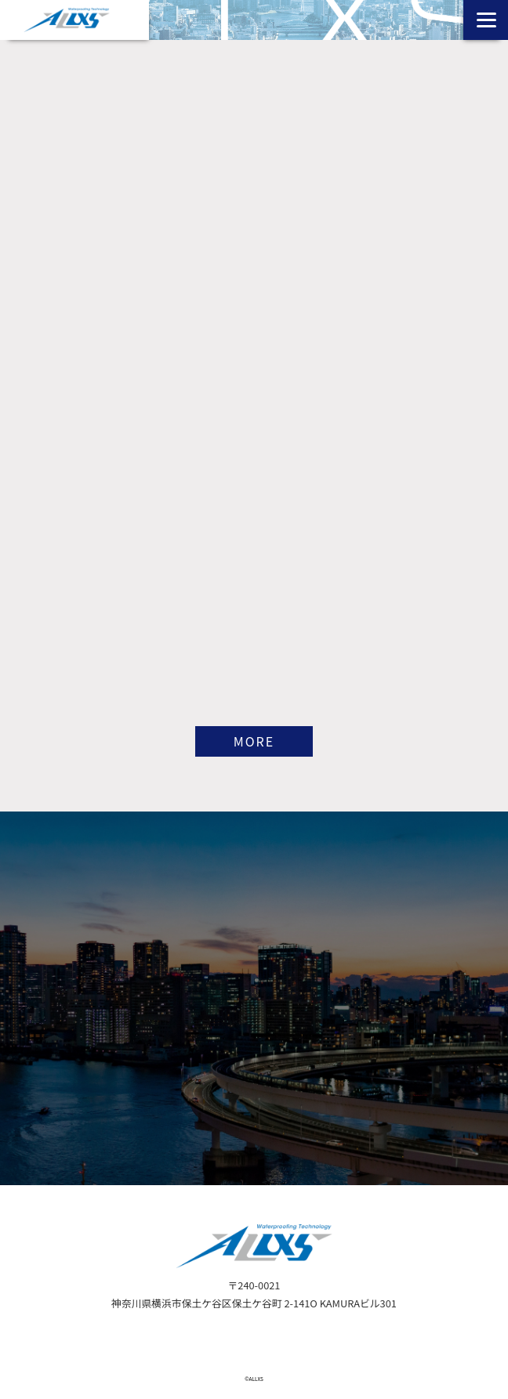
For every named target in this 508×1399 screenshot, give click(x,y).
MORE (254, 741)
